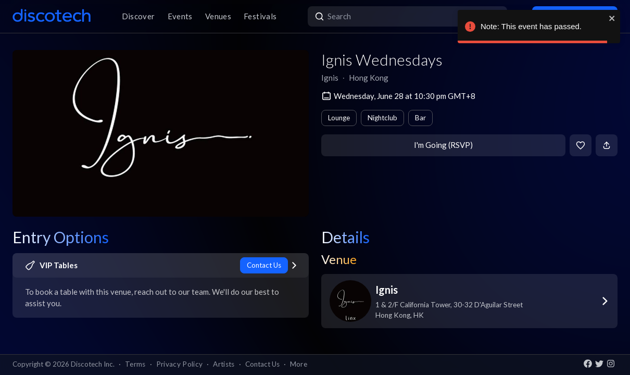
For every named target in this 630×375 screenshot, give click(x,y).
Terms (135, 364)
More (298, 364)
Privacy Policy (179, 364)
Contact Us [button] (262, 364)
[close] (612, 18)
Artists (223, 364)
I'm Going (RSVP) (443, 144)
